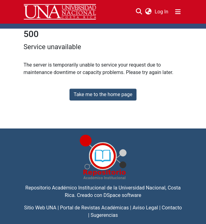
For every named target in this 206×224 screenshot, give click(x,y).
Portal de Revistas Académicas (94, 208)
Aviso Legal (145, 208)
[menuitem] (148, 12)
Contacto (172, 208)
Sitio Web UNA (40, 208)
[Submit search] (139, 12)
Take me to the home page (103, 94)
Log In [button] (162, 12)
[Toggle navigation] (178, 12)
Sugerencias (104, 215)
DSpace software (122, 195)
